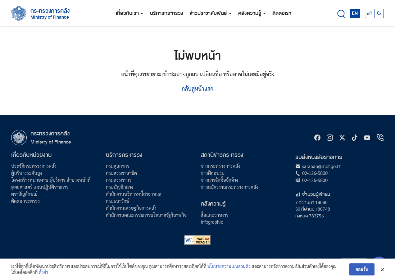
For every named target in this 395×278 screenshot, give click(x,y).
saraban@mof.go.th (321, 166)
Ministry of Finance (50, 142)
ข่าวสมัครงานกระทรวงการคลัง (229, 187)
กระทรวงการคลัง (50, 11)
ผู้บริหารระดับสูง (26, 173)
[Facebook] (317, 137)
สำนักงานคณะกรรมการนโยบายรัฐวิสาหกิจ (146, 215)
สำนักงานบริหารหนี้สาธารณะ (133, 194)
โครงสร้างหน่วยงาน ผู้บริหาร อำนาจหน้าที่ (51, 180)
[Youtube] (367, 137)
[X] (342, 137)
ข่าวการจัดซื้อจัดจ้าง (219, 180)
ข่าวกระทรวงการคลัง (220, 166)
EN (355, 13)
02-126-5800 (315, 173)
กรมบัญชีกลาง (119, 187)
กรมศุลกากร (117, 166)
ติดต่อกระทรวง (25, 201)
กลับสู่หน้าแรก (197, 88)
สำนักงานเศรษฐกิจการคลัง (131, 208)
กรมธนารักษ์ (117, 201)
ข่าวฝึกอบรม (213, 173)
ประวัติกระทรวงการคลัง (34, 166)
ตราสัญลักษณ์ (24, 194)
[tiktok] (355, 137)
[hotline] (380, 137)
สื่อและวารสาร (214, 215)
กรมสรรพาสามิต (121, 173)
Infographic (212, 222)
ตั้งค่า (43, 274)
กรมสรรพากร (118, 180)
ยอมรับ (362, 272)
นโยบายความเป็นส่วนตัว (229, 268)
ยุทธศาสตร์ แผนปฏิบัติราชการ (39, 187)
